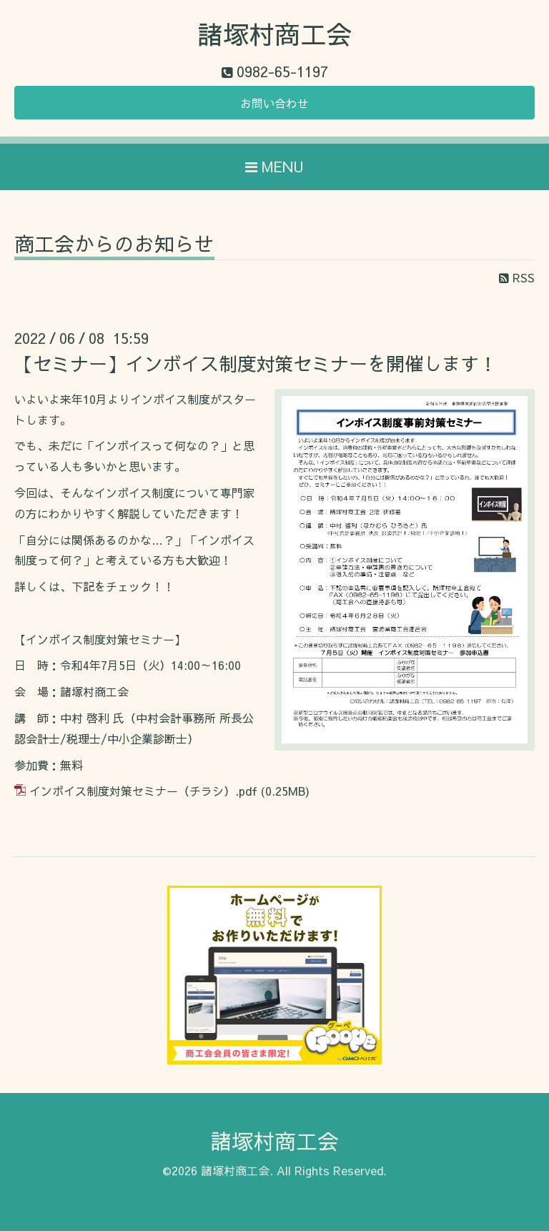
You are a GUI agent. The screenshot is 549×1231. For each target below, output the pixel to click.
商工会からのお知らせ (114, 245)
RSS (517, 277)
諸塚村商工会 (274, 33)
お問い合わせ (274, 103)
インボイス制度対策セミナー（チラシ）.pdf (143, 791)
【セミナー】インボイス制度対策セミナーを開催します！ (256, 363)
